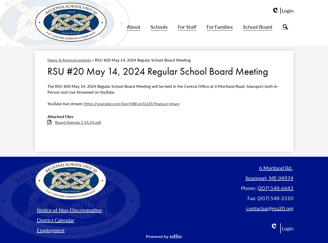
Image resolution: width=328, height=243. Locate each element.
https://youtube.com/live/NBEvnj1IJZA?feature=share (131, 103)
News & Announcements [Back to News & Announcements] (69, 60)
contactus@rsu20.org (269, 208)
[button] (133, 27)
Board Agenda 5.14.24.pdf (78, 122)
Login (282, 11)
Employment (51, 230)
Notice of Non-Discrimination (69, 209)
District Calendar (55, 220)
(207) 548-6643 (275, 188)
